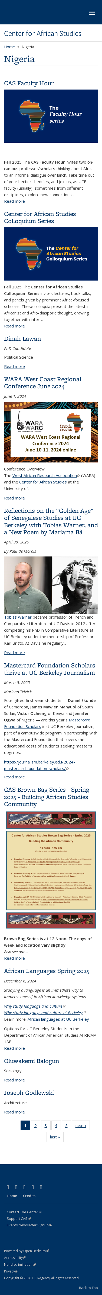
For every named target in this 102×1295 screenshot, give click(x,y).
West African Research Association (46, 475)
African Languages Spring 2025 (46, 970)
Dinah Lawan (22, 338)
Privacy (11, 1271)
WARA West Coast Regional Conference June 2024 (42, 382)
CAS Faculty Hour (29, 83)
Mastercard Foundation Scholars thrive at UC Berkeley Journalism (49, 668)
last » (57, 1138)
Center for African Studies (42, 33)
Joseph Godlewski (29, 1092)
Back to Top (88, 1287)
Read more (14, 201)
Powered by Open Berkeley (26, 1251)
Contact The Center (24, 1212)
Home (9, 46)
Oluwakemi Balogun (31, 1061)
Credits (29, 1195)
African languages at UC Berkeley (58, 1019)
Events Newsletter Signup (29, 1225)
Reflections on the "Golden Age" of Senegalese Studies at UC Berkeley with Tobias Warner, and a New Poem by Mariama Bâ (51, 521)
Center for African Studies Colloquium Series (40, 217)
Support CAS (19, 1218)
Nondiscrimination (20, 1264)
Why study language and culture (34, 1006)
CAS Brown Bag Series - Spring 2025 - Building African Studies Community (46, 796)
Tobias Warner (51, 588)
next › (82, 1126)
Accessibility (15, 1257)
